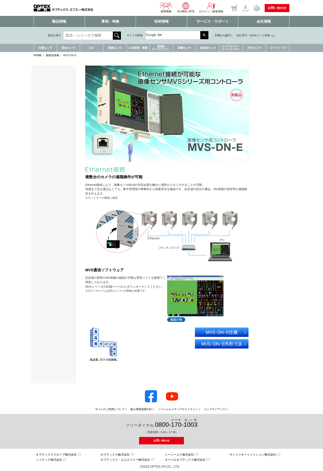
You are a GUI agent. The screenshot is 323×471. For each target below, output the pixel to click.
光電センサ (45, 47)
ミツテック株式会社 (49, 459)
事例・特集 (110, 21)
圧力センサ (254, 47)
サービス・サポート (212, 21)
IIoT (91, 47)
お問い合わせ (277, 8)
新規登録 (217, 11)
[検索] (171, 35)
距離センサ (184, 47)
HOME (38, 55)
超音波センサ (208, 47)
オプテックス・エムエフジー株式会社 (125, 459)
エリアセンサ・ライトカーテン (231, 48)
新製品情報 (52, 55)
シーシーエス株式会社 (179, 454)
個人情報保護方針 (141, 409)
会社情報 (264, 21)
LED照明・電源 (138, 47)
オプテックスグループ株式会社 (56, 454)
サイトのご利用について (110, 409)
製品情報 (59, 21)
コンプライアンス (214, 409)
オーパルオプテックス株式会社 (185, 459)
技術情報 (161, 21)
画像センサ (115, 47)
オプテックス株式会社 (115, 454)
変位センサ (68, 47)
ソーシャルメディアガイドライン (178, 409)
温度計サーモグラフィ (161, 48)
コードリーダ (278, 47)
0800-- (176, 423)
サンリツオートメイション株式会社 (252, 454)
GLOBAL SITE (185, 7)
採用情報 (165, 7)
